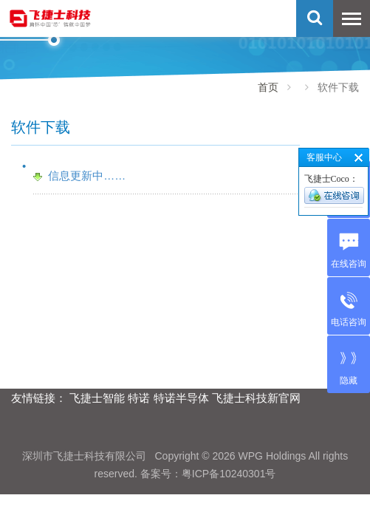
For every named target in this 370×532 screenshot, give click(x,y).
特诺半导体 (181, 398)
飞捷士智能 (97, 398)
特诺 (139, 398)
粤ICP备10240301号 (229, 474)
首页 (268, 87)
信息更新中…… (87, 175)
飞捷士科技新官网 (256, 398)
